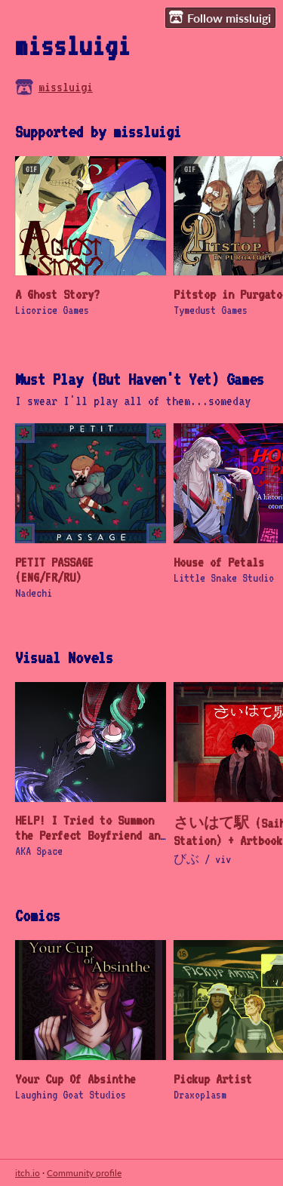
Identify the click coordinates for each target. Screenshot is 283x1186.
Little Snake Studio (224, 577)
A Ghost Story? (57, 294)
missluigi (65, 86)
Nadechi (33, 592)
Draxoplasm (200, 1094)
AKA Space (39, 850)
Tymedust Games (211, 309)
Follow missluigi (220, 17)
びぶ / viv (202, 859)
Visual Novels (64, 657)
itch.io (27, 1172)
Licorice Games (52, 309)
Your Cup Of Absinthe (75, 1078)
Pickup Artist (213, 1078)
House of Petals (219, 562)
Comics (37, 915)
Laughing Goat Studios (70, 1094)
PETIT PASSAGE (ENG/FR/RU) (54, 570)
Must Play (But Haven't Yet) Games (139, 379)
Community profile (84, 1172)
